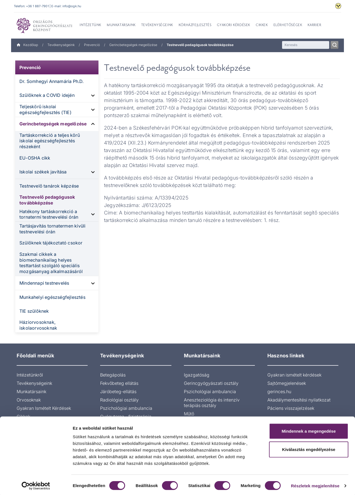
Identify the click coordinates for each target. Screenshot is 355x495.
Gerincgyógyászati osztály (211, 383)
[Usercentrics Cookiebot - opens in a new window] (36, 484)
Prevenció (92, 45)
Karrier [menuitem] (314, 25)
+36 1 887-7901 (37, 6)
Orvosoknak (29, 400)
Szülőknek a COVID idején (47, 95)
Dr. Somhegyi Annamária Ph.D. (51, 81)
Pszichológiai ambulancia (126, 408)
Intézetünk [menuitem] (90, 25)
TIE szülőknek (34, 311)
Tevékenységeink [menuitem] (157, 25)
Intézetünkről (30, 375)
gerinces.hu (279, 391)
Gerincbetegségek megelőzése (133, 45)
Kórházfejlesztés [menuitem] (195, 25)
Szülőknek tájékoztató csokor (51, 243)
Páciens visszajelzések (290, 408)
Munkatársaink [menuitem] (121, 25)
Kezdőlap (27, 45)
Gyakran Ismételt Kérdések (44, 408)
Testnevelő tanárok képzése (49, 186)
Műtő (189, 413)
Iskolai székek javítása (43, 172)
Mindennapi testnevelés (44, 283)
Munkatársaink (31, 391)
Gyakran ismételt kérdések (294, 375)
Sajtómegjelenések (286, 383)
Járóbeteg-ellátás (118, 391)
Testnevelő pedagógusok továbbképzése (47, 200)
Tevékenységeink (61, 45)
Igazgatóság (196, 375)
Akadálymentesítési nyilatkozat (299, 400)
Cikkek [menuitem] (262, 25)
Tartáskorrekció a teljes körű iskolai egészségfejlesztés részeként (49, 141)
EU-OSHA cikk (34, 158)
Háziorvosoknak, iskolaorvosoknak (38, 325)
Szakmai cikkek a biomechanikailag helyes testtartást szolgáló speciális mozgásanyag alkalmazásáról (51, 262)
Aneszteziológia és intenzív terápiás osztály (212, 402)
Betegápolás (113, 375)
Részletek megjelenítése (315, 484)
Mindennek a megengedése (309, 429)
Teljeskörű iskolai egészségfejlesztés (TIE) (45, 109)
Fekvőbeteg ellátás (119, 383)
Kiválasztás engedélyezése (308, 447)
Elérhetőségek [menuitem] (287, 25)
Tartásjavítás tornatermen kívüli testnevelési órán (52, 228)
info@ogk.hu (71, 6)
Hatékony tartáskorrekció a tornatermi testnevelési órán (48, 214)
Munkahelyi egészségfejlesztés (52, 297)
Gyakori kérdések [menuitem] (233, 25)
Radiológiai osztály (119, 400)
